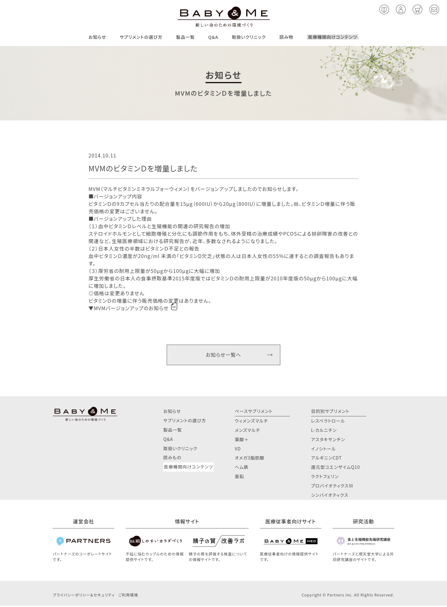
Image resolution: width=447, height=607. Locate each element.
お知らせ (97, 37)
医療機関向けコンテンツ (332, 37)
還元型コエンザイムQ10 (335, 468)
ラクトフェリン (325, 477)
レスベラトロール (328, 422)
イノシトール (323, 449)
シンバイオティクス (329, 496)
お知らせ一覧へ (223, 355)
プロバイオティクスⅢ (332, 487)
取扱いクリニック (249, 37)
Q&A (213, 37)
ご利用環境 (128, 596)
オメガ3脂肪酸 (249, 459)
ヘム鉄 (241, 468)
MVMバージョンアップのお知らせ (131, 308)
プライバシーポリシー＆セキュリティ (84, 596)
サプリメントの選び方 (141, 37)
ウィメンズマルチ (251, 422)
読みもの (172, 458)
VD (238, 449)
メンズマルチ (247, 431)
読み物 (286, 37)
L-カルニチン (324, 431)
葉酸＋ (242, 440)
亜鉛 (239, 477)
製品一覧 (185, 37)
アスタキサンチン (328, 440)
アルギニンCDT (326, 459)
